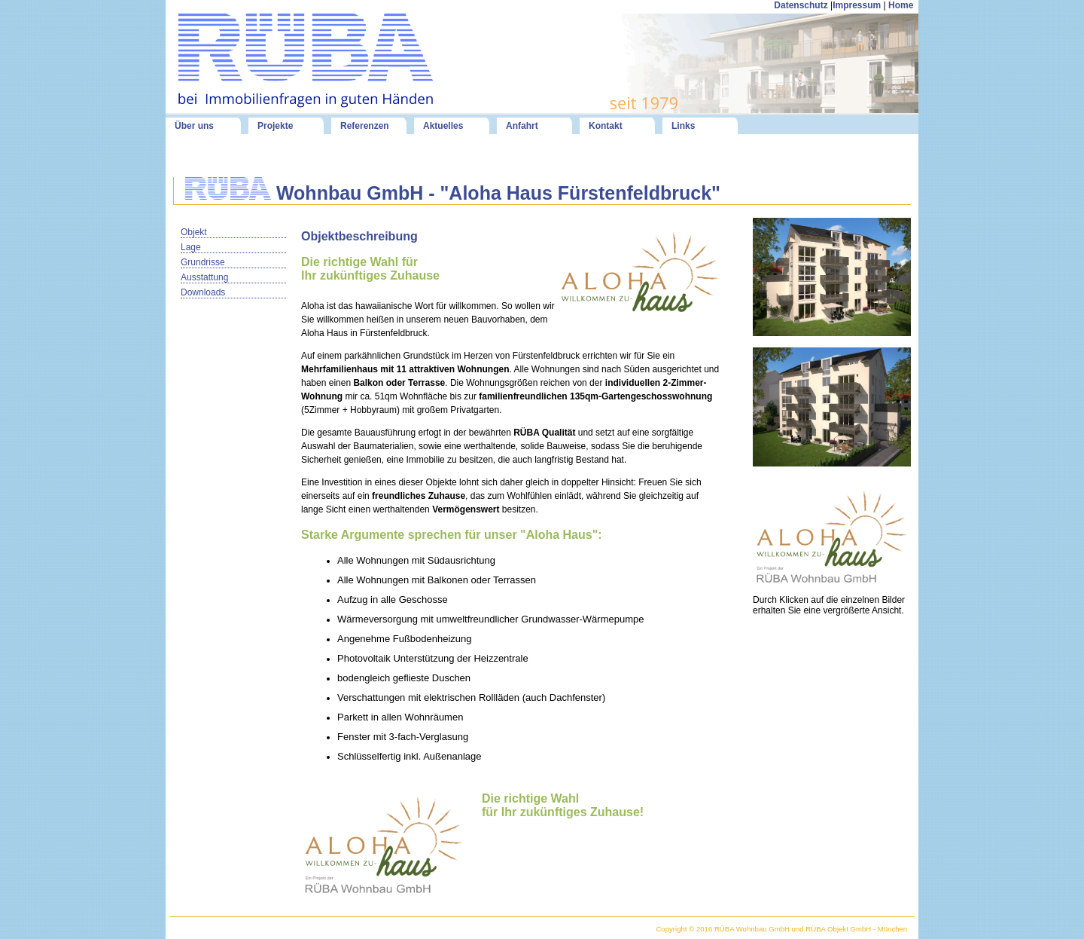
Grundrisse (203, 262)
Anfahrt (522, 126)
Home (902, 5)
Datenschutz (800, 5)
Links (683, 126)
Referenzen (364, 126)
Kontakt (606, 126)
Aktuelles (443, 126)
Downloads (203, 292)
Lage (191, 247)
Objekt (194, 232)
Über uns (194, 126)
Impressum (857, 5)
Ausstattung (204, 277)
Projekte (275, 126)
